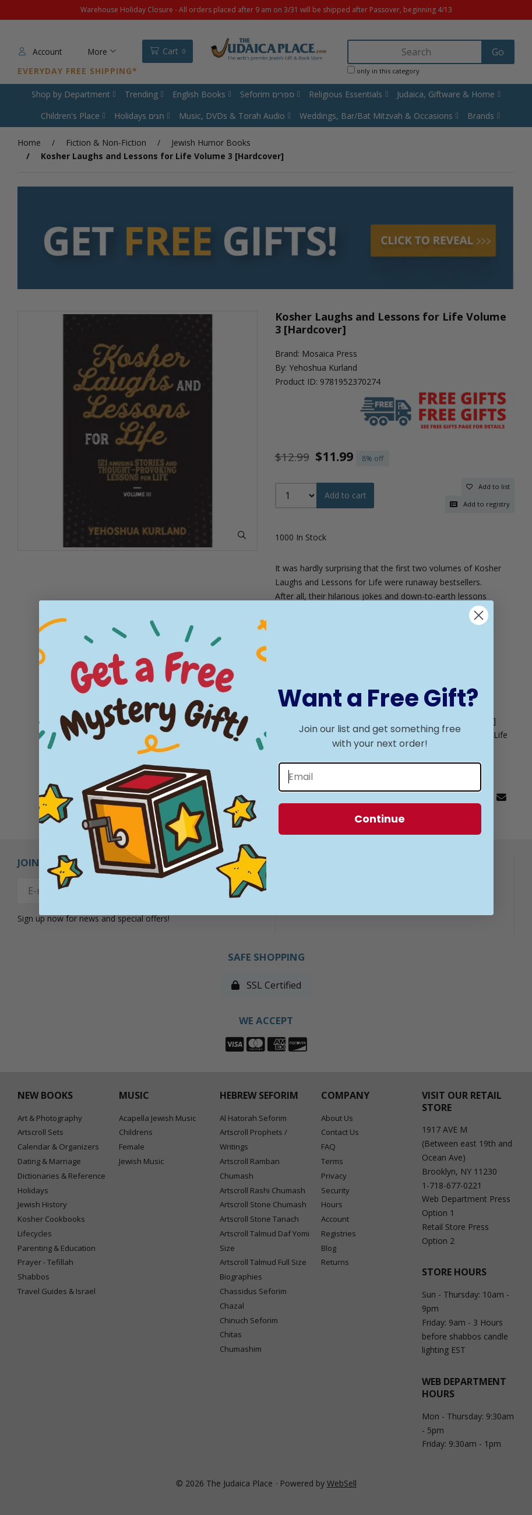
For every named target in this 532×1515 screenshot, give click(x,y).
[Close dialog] (478, 615)
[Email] (380, 777)
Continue (379, 818)
